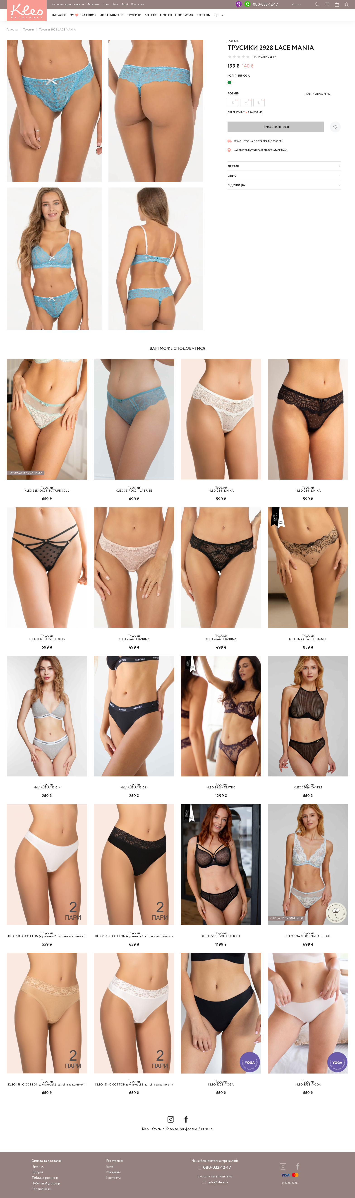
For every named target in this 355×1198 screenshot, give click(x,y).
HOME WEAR (184, 15)
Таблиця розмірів (44, 1177)
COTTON (203, 15)
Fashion (233, 41)
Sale (115, 4)
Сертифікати (41, 1189)
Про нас (37, 1166)
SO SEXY (151, 15)
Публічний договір (45, 1183)
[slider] (239, 56)
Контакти (137, 4)
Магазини (92, 4)
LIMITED (166, 15)
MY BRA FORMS (83, 15)
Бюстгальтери (111, 15)
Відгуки (37, 1172)
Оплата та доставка (66, 4)
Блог (106, 4)
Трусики (134, 15)
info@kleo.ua (218, 1182)
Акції (124, 4)
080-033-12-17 (265, 4)
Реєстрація (114, 1160)
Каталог (59, 15)
